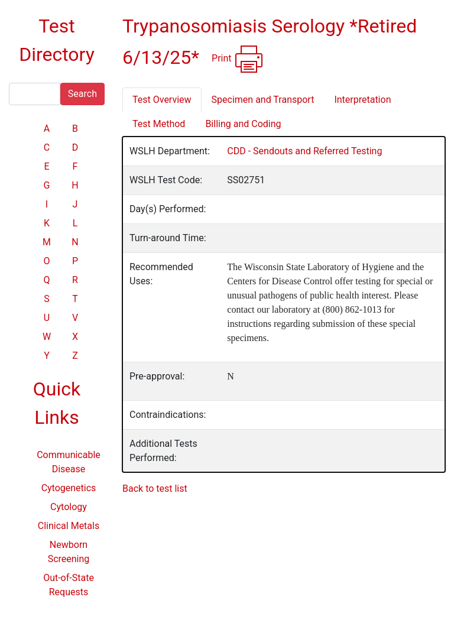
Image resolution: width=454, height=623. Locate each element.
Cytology (68, 506)
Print (237, 59)
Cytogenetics (68, 488)
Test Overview (162, 99)
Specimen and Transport (263, 99)
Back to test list (154, 488)
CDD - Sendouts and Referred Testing (304, 151)
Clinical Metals (68, 525)
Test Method (158, 123)
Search (82, 93)
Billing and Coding (243, 123)
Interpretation (362, 99)
